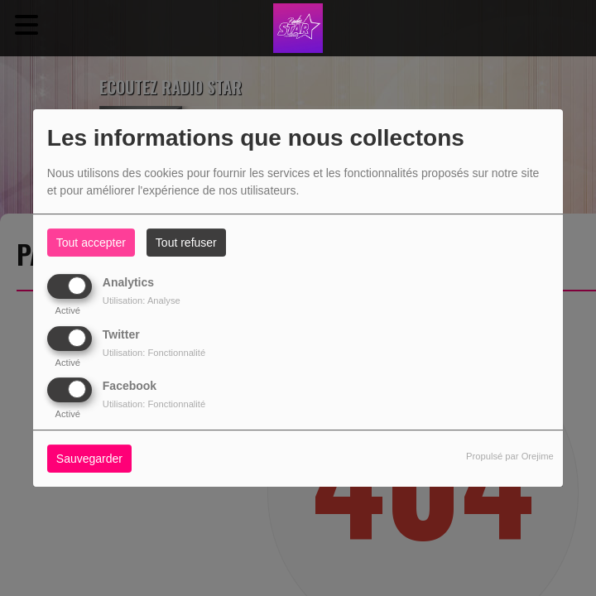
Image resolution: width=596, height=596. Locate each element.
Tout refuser (186, 242)
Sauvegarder (89, 458)
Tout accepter (91, 242)
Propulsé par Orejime (510, 456)
